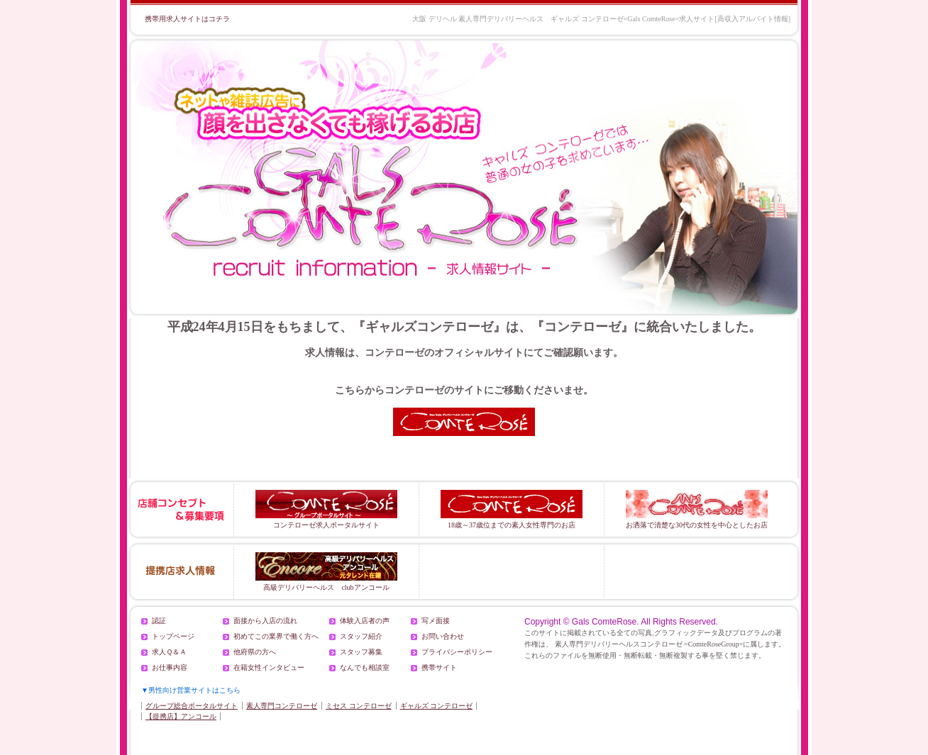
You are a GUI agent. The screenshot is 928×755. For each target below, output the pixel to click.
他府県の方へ (254, 652)
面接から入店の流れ (265, 621)
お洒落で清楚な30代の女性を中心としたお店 (697, 509)
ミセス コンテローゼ (359, 706)
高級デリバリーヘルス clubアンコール (326, 571)
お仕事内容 (169, 667)
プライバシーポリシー (456, 652)
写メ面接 (435, 621)
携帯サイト (439, 667)
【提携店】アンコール (180, 716)
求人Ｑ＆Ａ (169, 652)
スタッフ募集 (361, 652)
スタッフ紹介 (361, 636)
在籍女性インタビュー (268, 667)
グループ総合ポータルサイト (191, 706)
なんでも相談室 (365, 667)
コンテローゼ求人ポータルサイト (326, 509)
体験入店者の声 (365, 621)
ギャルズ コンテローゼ (436, 706)
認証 (159, 621)
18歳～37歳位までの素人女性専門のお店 (511, 509)
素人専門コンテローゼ (281, 706)
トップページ (173, 636)
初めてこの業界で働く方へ (276, 636)
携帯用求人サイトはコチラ (187, 19)
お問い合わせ (442, 636)
